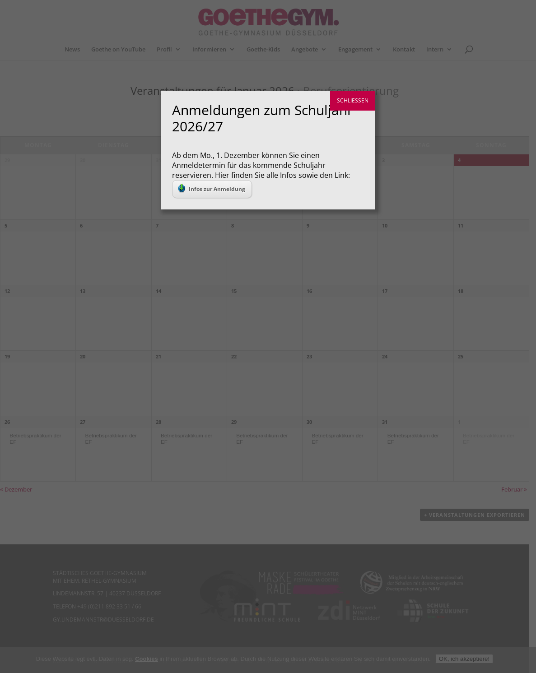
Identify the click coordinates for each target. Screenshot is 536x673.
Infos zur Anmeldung (211, 188)
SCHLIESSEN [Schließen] (352, 100)
